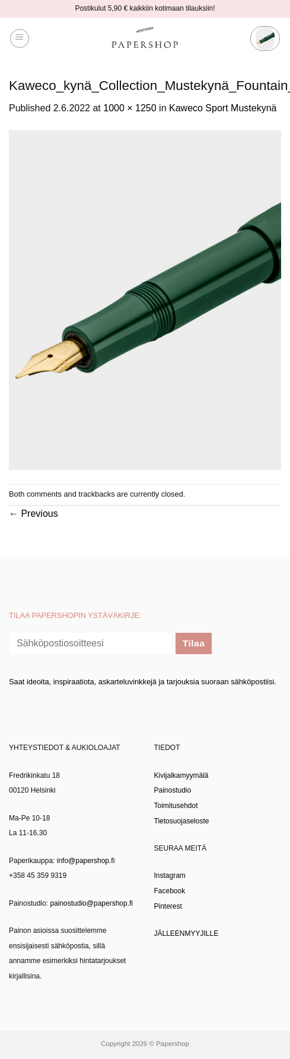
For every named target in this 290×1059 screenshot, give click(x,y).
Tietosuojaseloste (181, 821)
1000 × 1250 (129, 108)
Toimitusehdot (176, 806)
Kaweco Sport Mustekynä (222, 108)
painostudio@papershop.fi (91, 903)
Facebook (170, 891)
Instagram (170, 875)
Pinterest (168, 906)
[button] (19, 38)
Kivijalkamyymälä (181, 775)
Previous (33, 513)
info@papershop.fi (86, 861)
